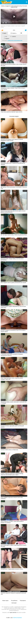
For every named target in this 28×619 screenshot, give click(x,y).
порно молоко (13, 612)
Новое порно (5, 600)
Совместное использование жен (14, 40)
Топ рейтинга (14, 600)
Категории (14, 603)
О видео (4, 33)
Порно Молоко (17, 617)
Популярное (23, 600)
